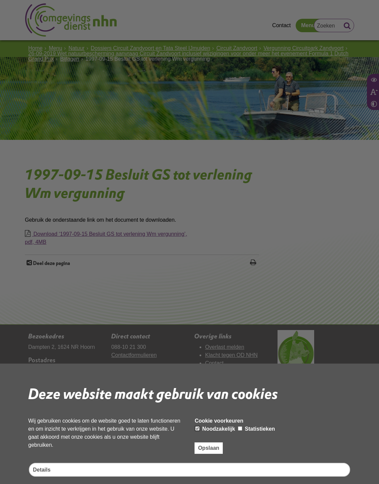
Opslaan (208, 448)
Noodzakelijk (215, 429)
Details (41, 470)
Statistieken (256, 429)
